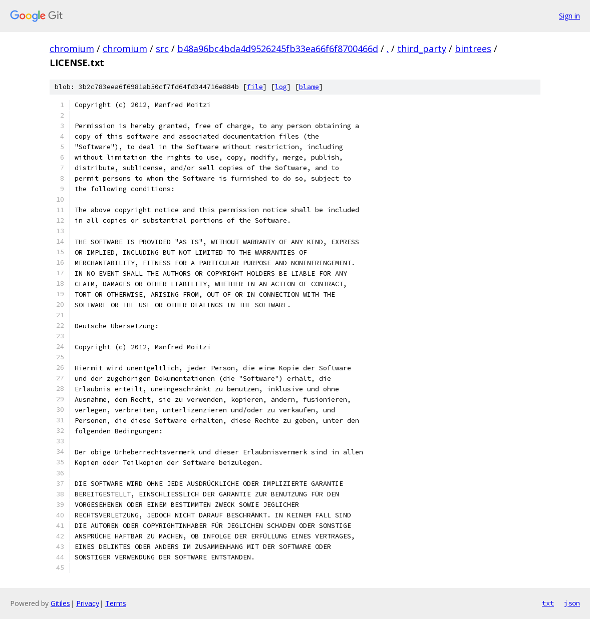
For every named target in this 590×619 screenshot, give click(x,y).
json (572, 602)
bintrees (473, 49)
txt (548, 602)
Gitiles (60, 603)
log (281, 87)
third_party (421, 49)
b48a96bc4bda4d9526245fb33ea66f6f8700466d (277, 49)
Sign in (569, 16)
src (162, 49)
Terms (115, 603)
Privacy (87, 603)
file (255, 87)
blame (309, 87)
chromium (72, 49)
